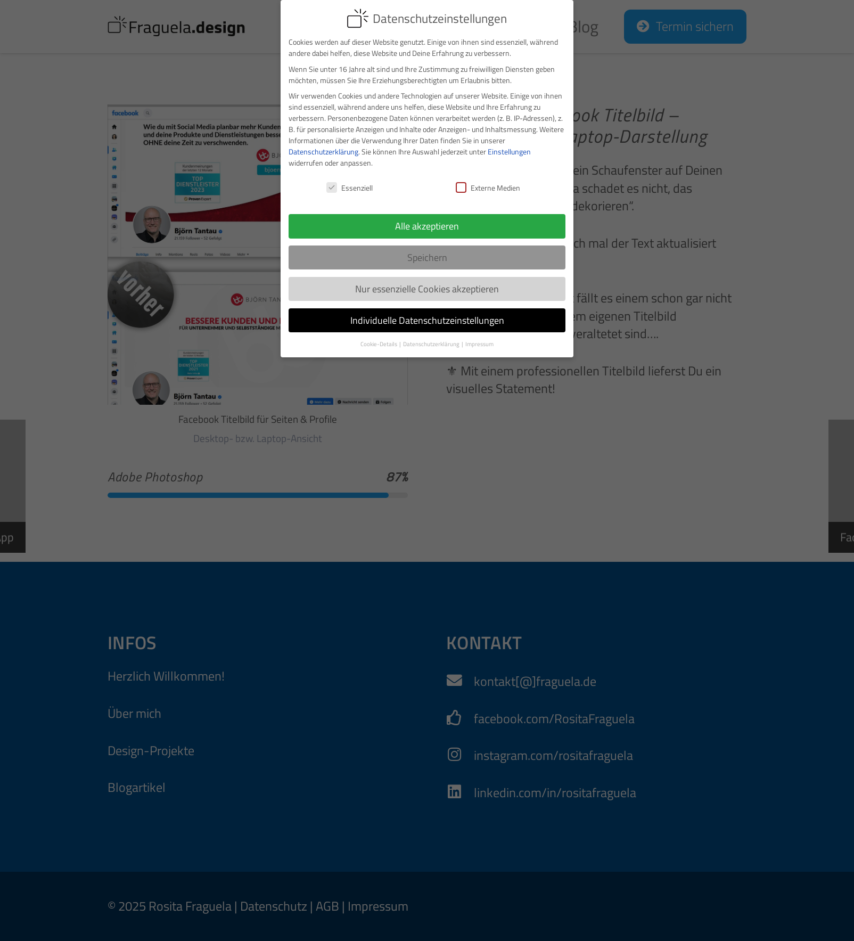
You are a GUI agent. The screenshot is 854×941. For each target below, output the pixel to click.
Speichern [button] (427, 248)
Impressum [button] (479, 335)
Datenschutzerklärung (323, 143)
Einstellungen (509, 143)
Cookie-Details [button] (379, 335)
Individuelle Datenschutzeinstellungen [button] (427, 311)
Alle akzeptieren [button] (427, 217)
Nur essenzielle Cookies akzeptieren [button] (427, 280)
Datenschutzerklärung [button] (432, 335)
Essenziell (349, 179)
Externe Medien (488, 179)
